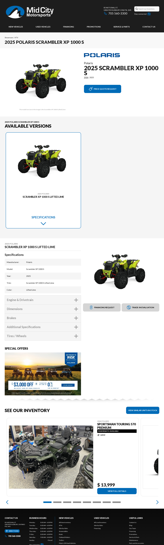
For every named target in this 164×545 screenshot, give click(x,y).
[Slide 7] (107, 502)
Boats (61, 534)
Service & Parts (121, 26)
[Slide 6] (97, 502)
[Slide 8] (116, 502)
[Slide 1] (47, 502)
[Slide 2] (57, 502)
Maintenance (133, 540)
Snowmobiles (63, 531)
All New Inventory (65, 522)
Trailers (61, 540)
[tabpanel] (41, 531)
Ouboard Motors (64, 537)
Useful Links (136, 518)
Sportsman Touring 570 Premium (116, 425)
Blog (130, 525)
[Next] (156, 502)
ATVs (60, 525)
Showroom (9, 37)
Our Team (132, 528)
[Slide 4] (77, 502)
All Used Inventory (100, 522)
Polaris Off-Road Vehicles (67, 543)
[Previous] (7, 502)
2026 (86, 77)
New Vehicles (16, 26)
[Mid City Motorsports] (30, 12)
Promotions (94, 26)
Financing (68, 26)
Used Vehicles (43, 26)
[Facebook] (149, 13)
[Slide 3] (67, 502)
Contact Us (148, 26)
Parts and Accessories (136, 543)
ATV (16, 37)
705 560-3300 (115, 13)
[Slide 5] (87, 502)
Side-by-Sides (63, 528)
